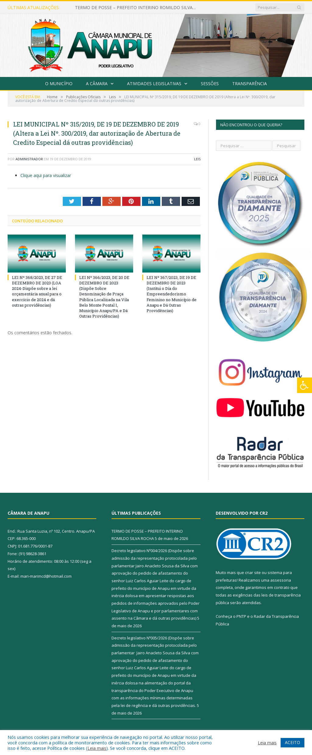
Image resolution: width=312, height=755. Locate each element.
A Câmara (97, 83)
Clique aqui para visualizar (45, 175)
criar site (253, 572)
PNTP (241, 616)
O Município (59, 83)
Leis (197, 159)
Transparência (249, 83)
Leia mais (96, 748)
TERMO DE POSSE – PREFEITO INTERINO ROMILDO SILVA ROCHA (137, 7)
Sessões (210, 83)
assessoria (280, 580)
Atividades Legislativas (154, 83)
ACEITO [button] (292, 742)
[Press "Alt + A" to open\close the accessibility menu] (304, 385)
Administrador (29, 159)
